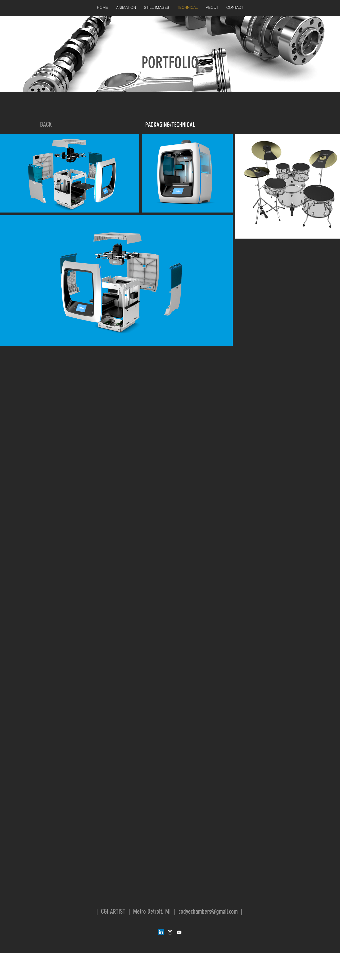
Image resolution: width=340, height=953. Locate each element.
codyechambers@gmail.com (208, 911)
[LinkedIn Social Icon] (161, 932)
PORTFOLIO (170, 62)
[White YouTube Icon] (179, 932)
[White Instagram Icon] (170, 932)
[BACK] (46, 124)
